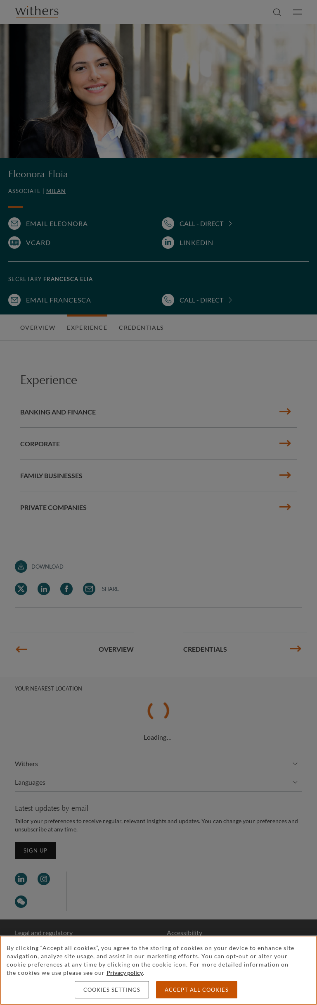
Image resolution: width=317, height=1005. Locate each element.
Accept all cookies (197, 989)
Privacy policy (124, 972)
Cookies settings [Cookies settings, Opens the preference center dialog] (111, 989)
